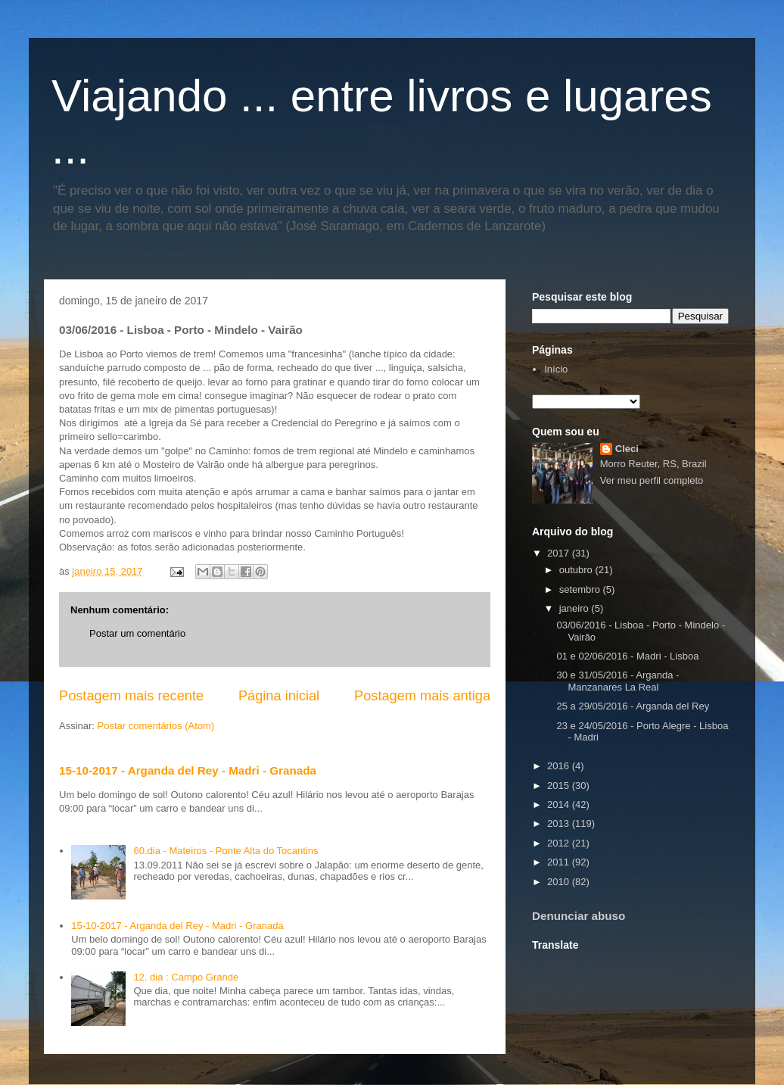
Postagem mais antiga (422, 695)
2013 (559, 823)
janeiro (575, 608)
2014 (559, 804)
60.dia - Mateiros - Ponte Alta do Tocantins (225, 850)
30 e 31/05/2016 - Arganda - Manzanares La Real (617, 681)
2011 (559, 862)
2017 (559, 553)
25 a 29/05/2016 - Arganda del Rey (632, 706)
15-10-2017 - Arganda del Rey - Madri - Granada (187, 770)
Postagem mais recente (131, 695)
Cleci (627, 448)
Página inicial (278, 695)
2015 (559, 785)
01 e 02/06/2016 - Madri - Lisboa (627, 656)
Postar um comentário (137, 633)
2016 (559, 766)
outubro (577, 569)
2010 (559, 881)
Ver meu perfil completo (652, 480)
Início (556, 369)
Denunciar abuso (578, 915)
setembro (581, 589)
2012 (559, 843)
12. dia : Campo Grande (185, 977)
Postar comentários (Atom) (156, 725)
